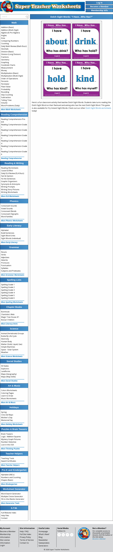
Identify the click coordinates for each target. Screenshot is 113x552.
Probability (5, 89)
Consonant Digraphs (9, 214)
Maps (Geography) (9, 374)
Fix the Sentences (8, 179)
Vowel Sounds (7, 208)
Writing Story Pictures (10, 189)
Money (4, 70)
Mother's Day (6, 417)
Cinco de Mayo (7, 415)
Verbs (3, 254)
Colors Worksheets (9, 390)
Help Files (5, 515)
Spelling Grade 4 (8, 292)
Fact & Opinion (7, 176)
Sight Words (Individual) (11, 238)
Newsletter (43, 540)
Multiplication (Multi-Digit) (12, 76)
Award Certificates (8, 461)
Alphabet (5, 230)
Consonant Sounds (9, 206)
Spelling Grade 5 (8, 295)
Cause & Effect (7, 170)
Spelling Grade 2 (8, 287)
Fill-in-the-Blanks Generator (12, 499)
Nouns (4, 252)
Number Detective (8, 442)
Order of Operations (9, 78)
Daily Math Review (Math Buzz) (14, 46)
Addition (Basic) (7, 27)
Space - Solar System (9, 349)
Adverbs (4, 260)
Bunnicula (5, 311)
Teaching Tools (7, 458)
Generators (43, 546)
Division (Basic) (7, 51)
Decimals (4, 49)
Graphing (5, 62)
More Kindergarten (9, 484)
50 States (5, 366)
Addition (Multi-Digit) (9, 30)
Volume (4, 103)
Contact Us (24, 543)
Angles (4, 35)
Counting (5, 43)
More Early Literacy (9, 242)
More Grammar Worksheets (12, 275)
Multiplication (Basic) (9, 73)
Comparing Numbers (10, 41)
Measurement (7, 68)
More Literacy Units (9, 324)
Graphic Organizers (9, 181)
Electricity (5, 339)
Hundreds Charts (8, 65)
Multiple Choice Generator (12, 496)
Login (2, 545)
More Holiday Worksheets (12, 424)
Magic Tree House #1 (10, 317)
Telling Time (6, 100)
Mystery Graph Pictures (11, 439)
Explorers (5, 368)
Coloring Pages (7, 393)
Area (3, 38)
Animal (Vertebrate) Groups (12, 333)
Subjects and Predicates (11, 271)
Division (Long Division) (11, 54)
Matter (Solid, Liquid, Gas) (11, 344)
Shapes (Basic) (7, 480)
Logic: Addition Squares (11, 436)
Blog (40, 537)
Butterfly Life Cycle (9, 336)
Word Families (7, 216)
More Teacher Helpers (10, 465)
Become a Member (8, 531)
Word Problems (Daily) (10, 105)
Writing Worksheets (9, 192)
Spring (4, 412)
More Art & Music (8, 402)
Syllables (4, 268)
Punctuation (6, 265)
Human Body (6, 341)
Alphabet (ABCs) (7, 474)
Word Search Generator (11, 493)
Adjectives (5, 257)
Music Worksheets (8, 398)
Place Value (5, 86)
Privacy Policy (25, 537)
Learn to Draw (7, 396)
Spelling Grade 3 (8, 290)
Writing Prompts (8, 187)
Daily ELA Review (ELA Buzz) (12, 173)
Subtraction (6, 97)
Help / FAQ (24, 531)
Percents (4, 81)
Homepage (43, 531)
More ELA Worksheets (10, 196)
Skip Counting (7, 95)
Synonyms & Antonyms (10, 184)
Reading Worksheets (9, 168)
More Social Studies (9, 381)
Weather (4, 352)
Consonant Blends (8, 211)
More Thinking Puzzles (10, 448)
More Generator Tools (10, 503)
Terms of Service (27, 540)
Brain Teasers (7, 434)
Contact (4, 518)
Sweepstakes (44, 543)
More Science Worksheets (12, 356)
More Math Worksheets (11, 109)
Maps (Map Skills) (8, 376)
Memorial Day (7, 420)
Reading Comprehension (11, 158)
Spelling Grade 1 (8, 284)
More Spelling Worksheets (12, 302)
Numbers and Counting (11, 477)
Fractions (5, 57)
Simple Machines (8, 347)
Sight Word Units (8, 235)
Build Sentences (7, 233)
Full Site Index (25, 534)
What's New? (44, 534)
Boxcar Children (7, 320)
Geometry (5, 59)
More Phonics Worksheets (12, 220)
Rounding (5, 92)
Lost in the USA (7, 444)
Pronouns (5, 263)
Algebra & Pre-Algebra (10, 32)
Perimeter (5, 84)
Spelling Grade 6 (8, 298)
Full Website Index (8, 513)
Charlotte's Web (7, 314)
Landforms (5, 371)
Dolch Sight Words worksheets (98, 108)
